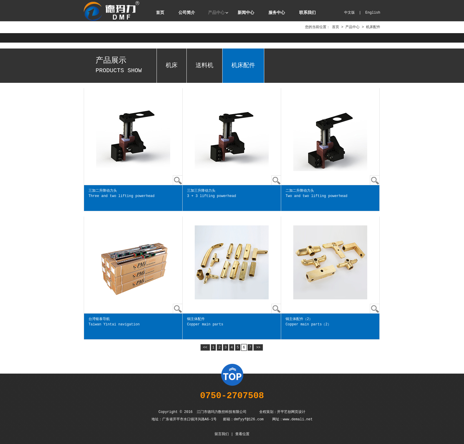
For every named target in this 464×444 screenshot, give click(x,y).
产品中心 (216, 12)
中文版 (349, 13)
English (372, 13)
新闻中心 (246, 12)
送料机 (204, 65)
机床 (172, 65)
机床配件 (243, 65)
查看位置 (242, 434)
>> (258, 347)
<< (205, 347)
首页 (160, 12)
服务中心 (276, 12)
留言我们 (222, 434)
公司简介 (186, 12)
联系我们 (307, 12)
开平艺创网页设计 (291, 412)
